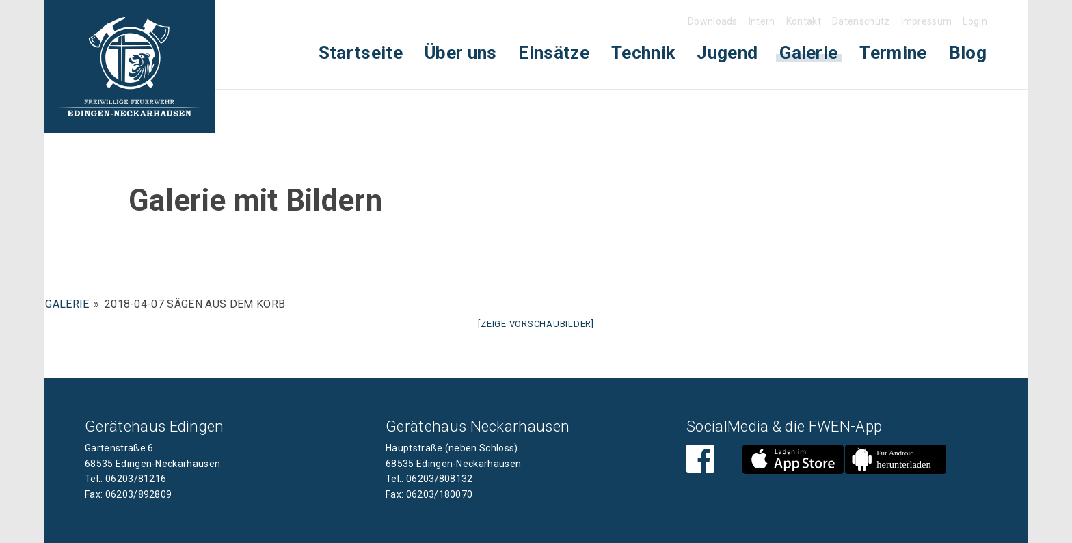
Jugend (727, 52)
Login (975, 21)
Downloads (713, 21)
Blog (968, 52)
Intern (762, 21)
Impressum (926, 21)
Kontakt (803, 21)
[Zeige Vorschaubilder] (536, 324)
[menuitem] (361, 53)
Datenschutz (861, 21)
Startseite (361, 52)
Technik (643, 52)
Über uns (461, 52)
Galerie (808, 52)
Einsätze (553, 52)
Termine (892, 52)
